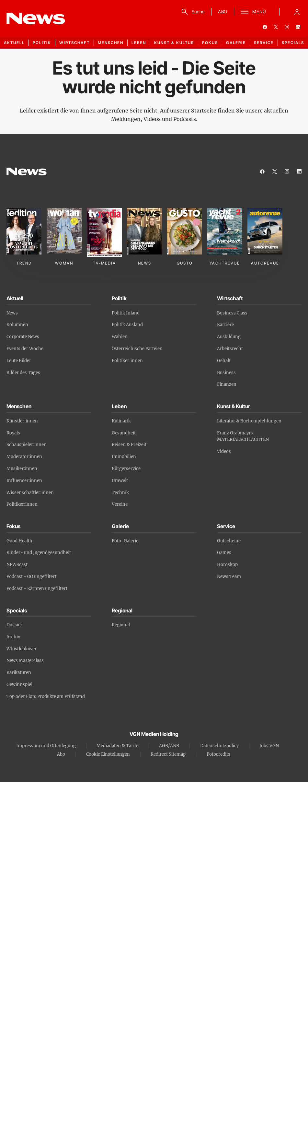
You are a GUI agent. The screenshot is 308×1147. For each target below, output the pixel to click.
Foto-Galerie (125, 541)
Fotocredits (218, 754)
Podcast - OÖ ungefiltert (31, 576)
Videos (224, 451)
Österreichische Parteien (137, 348)
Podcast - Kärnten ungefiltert (36, 588)
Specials (293, 42)
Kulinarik (121, 421)
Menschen (110, 42)
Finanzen (226, 384)
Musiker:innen (21, 468)
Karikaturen (18, 672)
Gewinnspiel (19, 684)
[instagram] (287, 27)
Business (226, 372)
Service (264, 42)
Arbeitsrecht (230, 348)
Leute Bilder (18, 360)
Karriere (225, 324)
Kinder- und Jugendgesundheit (38, 552)
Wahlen (120, 336)
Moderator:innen (24, 456)
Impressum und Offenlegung (46, 746)
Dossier (14, 625)
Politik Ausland (127, 324)
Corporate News (22, 336)
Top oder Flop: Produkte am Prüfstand (45, 696)
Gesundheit (124, 433)
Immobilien (124, 456)
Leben (138, 42)
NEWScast (17, 564)
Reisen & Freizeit (129, 444)
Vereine (120, 504)
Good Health (19, 541)
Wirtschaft (74, 42)
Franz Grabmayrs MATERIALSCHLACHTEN (243, 436)
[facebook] (265, 27)
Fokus (210, 42)
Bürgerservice (126, 468)
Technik (120, 492)
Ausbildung (229, 336)
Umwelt (120, 480)
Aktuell (14, 42)
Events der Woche (24, 348)
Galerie (236, 42)
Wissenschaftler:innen (30, 492)
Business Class (232, 313)
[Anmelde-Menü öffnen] (297, 11)
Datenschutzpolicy (219, 746)
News (12, 313)
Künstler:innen (22, 421)
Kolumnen (17, 324)
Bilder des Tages (23, 372)
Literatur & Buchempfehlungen (249, 421)
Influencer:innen (24, 480)
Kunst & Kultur (174, 42)
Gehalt (224, 360)
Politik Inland (126, 313)
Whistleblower (21, 649)
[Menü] (253, 12)
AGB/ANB (169, 746)
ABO (222, 11)
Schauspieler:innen (26, 444)
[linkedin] (298, 27)
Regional (121, 625)
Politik (42, 42)
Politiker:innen (127, 360)
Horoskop (227, 564)
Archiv (13, 637)
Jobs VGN (269, 746)
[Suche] (192, 11)
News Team (229, 576)
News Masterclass (25, 660)
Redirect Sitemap (168, 754)
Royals (13, 433)
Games (224, 552)
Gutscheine (229, 541)
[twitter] (276, 27)
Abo (61, 754)
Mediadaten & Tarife (117, 746)
